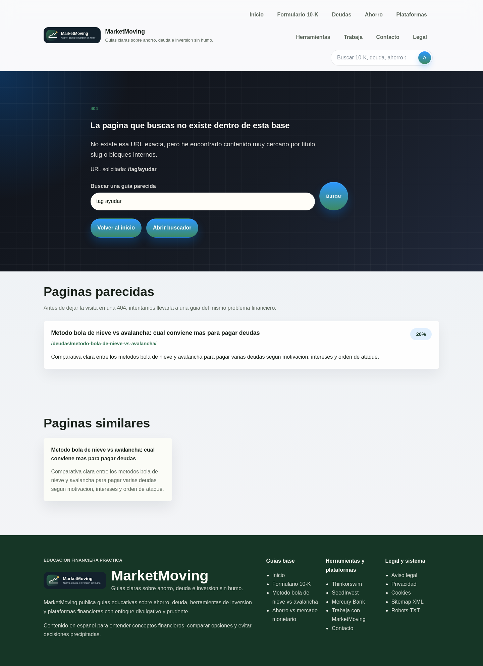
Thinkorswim (347, 584)
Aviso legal (404, 575)
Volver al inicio (116, 227)
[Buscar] (424, 57)
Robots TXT (405, 610)
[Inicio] (128, 35)
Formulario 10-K (297, 14)
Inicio (257, 14)
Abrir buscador (172, 227)
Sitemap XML (407, 602)
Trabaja (353, 37)
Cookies (401, 593)
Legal (420, 37)
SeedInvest (345, 593)
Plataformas (411, 14)
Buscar (333, 196)
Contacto (387, 37)
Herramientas (313, 37)
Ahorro (374, 14)
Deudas (342, 14)
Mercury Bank (348, 602)
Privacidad (404, 584)
